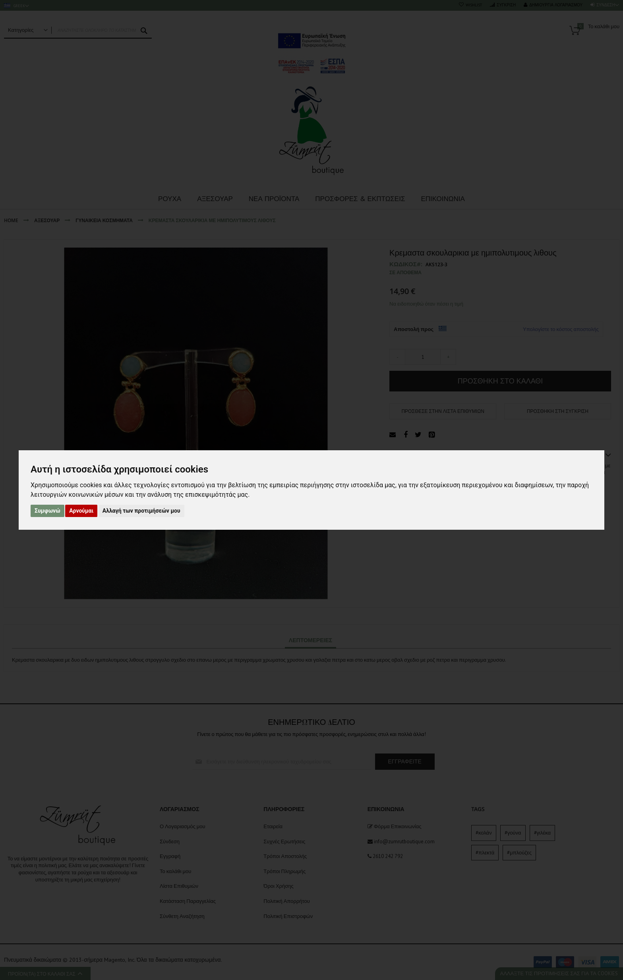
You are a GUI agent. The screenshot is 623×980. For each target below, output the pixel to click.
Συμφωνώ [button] (47, 510)
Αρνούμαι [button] (81, 510)
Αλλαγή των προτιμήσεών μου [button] (141, 510)
